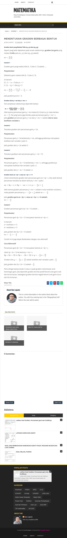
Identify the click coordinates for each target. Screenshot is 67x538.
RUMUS (28, 501)
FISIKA (27, 489)
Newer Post (9, 402)
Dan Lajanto (29, 517)
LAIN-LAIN (45, 493)
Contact (31, 2)
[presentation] (8, 57)
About (23, 2)
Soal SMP (43, 505)
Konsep (26, 493)
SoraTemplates (27, 530)
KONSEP (28, 42)
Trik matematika (20, 508)
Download (18, 489)
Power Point (19, 501)
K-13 (41, 489)
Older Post (58, 402)
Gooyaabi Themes (45, 530)
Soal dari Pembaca (21, 505)
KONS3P (18, 493)
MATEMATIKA (25, 10)
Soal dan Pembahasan (42, 501)
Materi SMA (37, 497)
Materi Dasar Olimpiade (22, 497)
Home (17, 2)
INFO (34, 489)
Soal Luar (34, 505)
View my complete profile (30, 519)
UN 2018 (31, 508)
